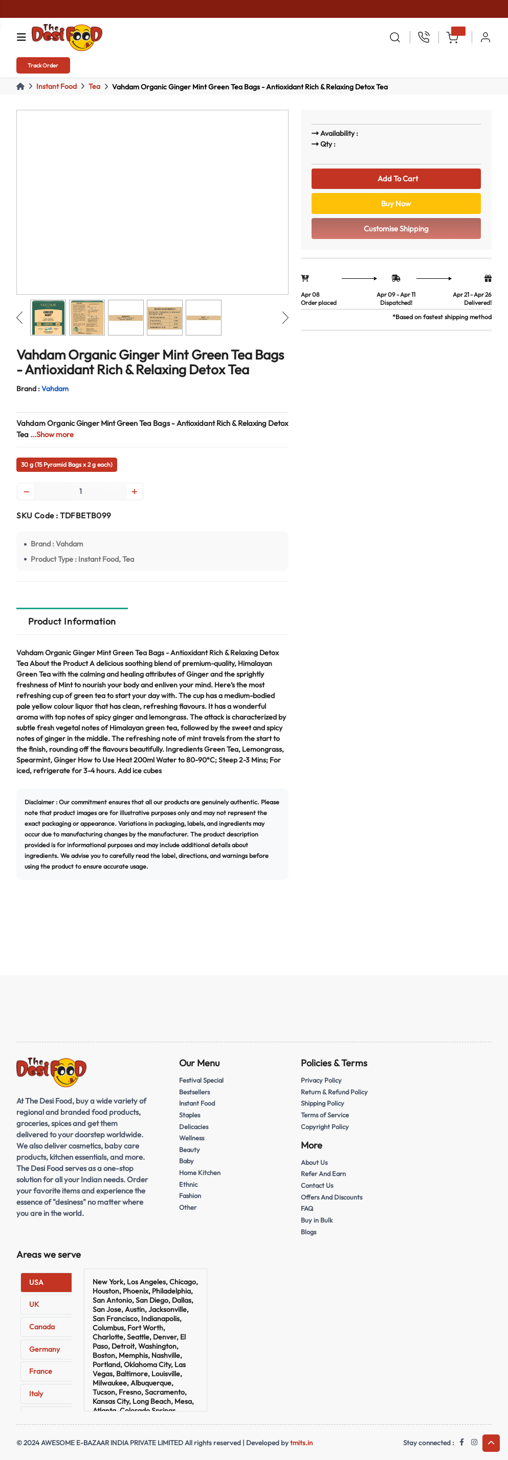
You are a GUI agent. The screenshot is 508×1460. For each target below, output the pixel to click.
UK (34, 1304)
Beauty (189, 1149)
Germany (44, 1349)
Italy (36, 1393)
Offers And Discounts (331, 1197)
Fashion (190, 1195)
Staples (189, 1115)
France (40, 1371)
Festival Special (201, 1080)
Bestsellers (194, 1092)
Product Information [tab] (72, 621)
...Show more (52, 434)
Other (187, 1207)
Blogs (308, 1232)
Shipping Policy (322, 1103)
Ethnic (188, 1184)
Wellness (191, 1138)
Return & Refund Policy (334, 1092)
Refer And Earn (323, 1173)
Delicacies (193, 1126)
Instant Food (56, 86)
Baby (186, 1161)
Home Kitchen (199, 1172)
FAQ (307, 1208)
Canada (42, 1326)
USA (36, 1282)
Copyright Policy (325, 1126)
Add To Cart (396, 178)
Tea (94, 86)
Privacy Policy (321, 1080)
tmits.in (301, 1443)
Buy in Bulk (317, 1220)
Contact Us (317, 1185)
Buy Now (396, 203)
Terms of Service (325, 1115)
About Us (314, 1162)
